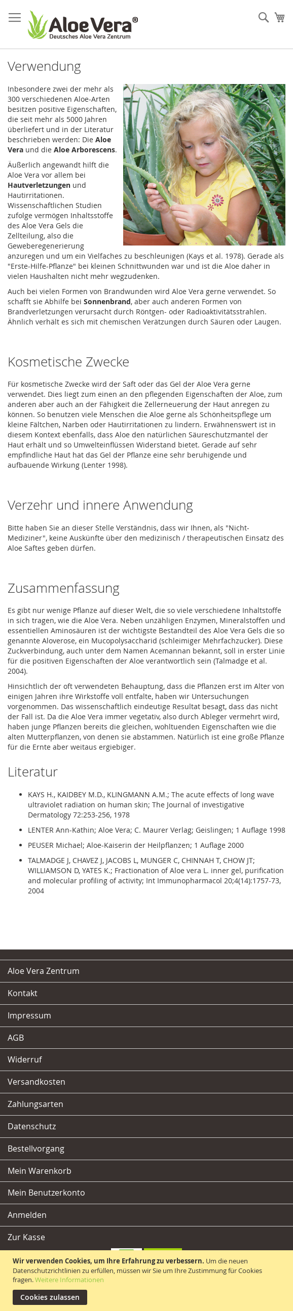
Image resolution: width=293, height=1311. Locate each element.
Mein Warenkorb (39, 1170)
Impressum (29, 1015)
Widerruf (25, 1059)
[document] (148, 1280)
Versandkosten (36, 1081)
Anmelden (27, 1214)
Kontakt (23, 993)
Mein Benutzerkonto (46, 1192)
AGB (16, 1037)
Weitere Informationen (69, 1279)
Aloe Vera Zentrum (44, 970)
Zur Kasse (26, 1237)
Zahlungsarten (35, 1104)
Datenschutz (32, 1126)
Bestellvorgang (36, 1148)
